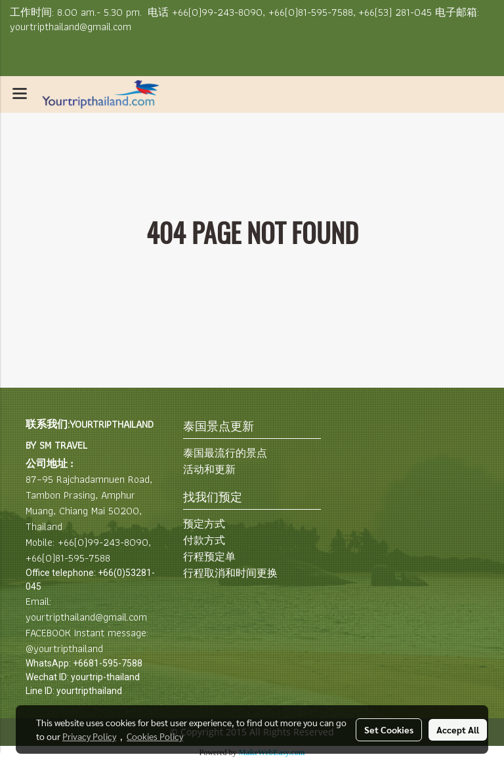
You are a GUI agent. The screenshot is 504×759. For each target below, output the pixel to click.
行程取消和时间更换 (230, 573)
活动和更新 (209, 469)
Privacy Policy (89, 736)
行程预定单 (209, 556)
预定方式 (204, 524)
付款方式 (204, 540)
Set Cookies (388, 729)
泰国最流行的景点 (225, 453)
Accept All (457, 729)
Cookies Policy (155, 736)
